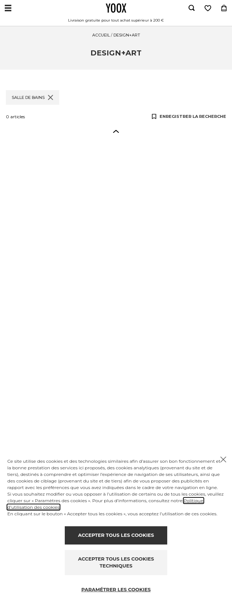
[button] (116, 131)
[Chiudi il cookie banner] (223, 459)
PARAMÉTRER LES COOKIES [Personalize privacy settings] (116, 589)
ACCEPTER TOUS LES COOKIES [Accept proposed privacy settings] (116, 535)
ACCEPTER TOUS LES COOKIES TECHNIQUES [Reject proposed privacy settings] (116, 562)
